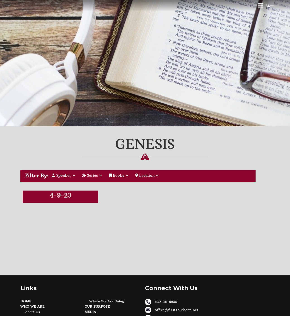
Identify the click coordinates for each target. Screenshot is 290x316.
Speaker (63, 175)
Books (118, 175)
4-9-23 (60, 195)
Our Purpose (97, 306)
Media (90, 312)
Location (147, 175)
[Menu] (267, 6)
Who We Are (32, 306)
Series (92, 175)
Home (25, 301)
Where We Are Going (106, 301)
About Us (32, 312)
